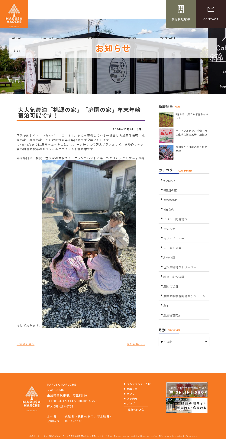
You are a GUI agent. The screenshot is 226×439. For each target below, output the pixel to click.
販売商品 (136, 400)
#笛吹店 (168, 205)
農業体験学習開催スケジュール (183, 281)
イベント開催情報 (174, 213)
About (17, 39)
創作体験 (169, 247)
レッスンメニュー (174, 239)
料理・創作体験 (173, 264)
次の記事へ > (135, 344)
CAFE (92, 39)
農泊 (166, 290)
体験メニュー (139, 389)
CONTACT (168, 39)
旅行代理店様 (140, 414)
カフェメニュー (173, 230)
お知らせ (169, 222)
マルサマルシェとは (144, 384)
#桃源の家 (169, 196)
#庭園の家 (169, 188)
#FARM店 (169, 180)
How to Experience (55, 39)
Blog (17, 52)
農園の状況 (170, 273)
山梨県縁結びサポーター (178, 256)
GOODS (130, 39)
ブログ (134, 406)
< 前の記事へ (26, 344)
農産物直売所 (171, 298)
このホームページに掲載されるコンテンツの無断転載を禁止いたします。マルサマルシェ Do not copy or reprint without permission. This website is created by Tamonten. (113, 435)
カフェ (134, 395)
